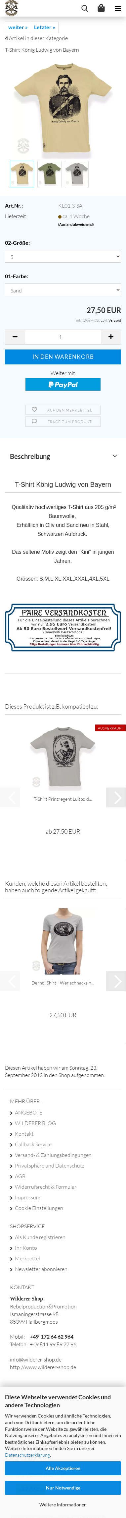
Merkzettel (27, 1258)
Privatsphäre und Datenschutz (49, 1165)
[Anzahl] (63, 337)
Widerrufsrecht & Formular (45, 1186)
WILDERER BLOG (35, 1123)
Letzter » (44, 27)
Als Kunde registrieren (40, 1237)
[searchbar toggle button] (84, 8)
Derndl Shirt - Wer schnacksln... (62, 982)
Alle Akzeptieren (63, 1468)
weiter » (18, 27)
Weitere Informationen (63, 1504)
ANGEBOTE (28, 1112)
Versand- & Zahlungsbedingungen (53, 1155)
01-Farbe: (16, 276)
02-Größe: (17, 242)
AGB (20, 1176)
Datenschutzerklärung (27, 1455)
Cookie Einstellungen (39, 1208)
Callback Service (33, 1144)
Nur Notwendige (63, 1487)
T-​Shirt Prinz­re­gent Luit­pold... (63, 799)
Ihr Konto (26, 1247)
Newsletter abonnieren (41, 1269)
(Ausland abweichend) (76, 224)
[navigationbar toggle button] (117, 8)
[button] (15, 337)
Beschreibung (30, 456)
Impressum (27, 1197)
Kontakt (24, 1133)
